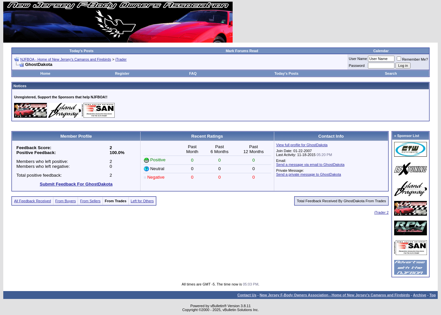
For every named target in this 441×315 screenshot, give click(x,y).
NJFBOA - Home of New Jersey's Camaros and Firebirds (65, 59)
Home (45, 73)
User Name (358, 59)
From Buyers (65, 201)
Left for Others (142, 201)
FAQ (193, 73)
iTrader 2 (381, 212)
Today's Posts (81, 51)
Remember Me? (412, 59)
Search (391, 73)
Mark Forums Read (242, 51)
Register (122, 73)
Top (433, 295)
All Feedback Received (32, 201)
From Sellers (90, 201)
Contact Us (246, 295)
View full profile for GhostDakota (302, 145)
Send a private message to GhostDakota (308, 174)
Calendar (381, 51)
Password (357, 66)
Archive (419, 295)
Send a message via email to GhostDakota (310, 165)
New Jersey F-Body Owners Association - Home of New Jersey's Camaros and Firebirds (334, 295)
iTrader (120, 59)
